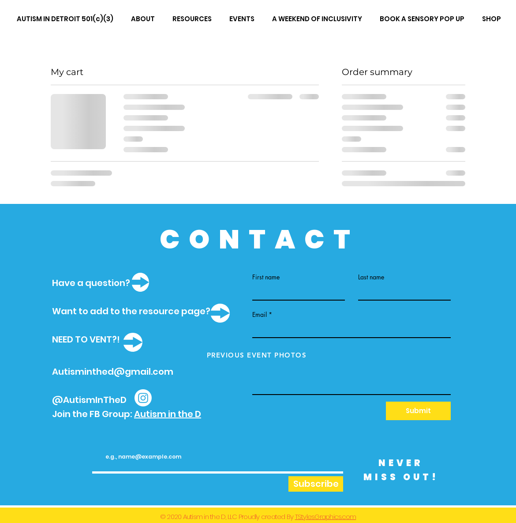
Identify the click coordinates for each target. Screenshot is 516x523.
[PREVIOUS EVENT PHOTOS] (257, 355)
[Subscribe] (315, 484)
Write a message (275, 352)
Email (259, 315)
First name (266, 277)
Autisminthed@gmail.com (112, 371)
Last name (371, 277)
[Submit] (418, 411)
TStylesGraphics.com (325, 516)
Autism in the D (167, 414)
